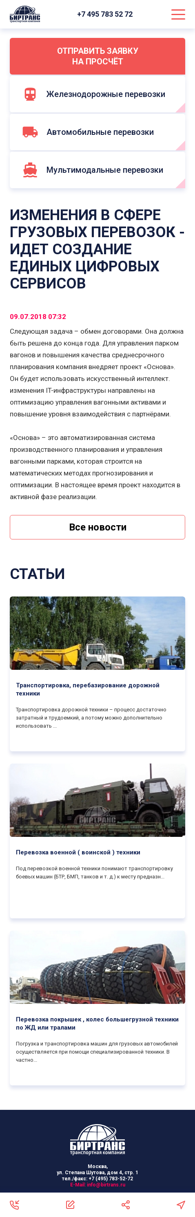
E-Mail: (97, 1185)
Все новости (97, 527)
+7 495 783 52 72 (105, 14)
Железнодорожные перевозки (93, 94)
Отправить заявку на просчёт (97, 56)
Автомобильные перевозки (88, 132)
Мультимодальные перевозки (92, 170)
